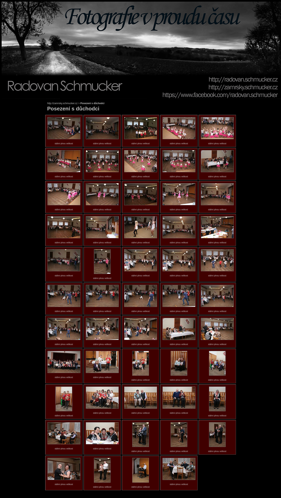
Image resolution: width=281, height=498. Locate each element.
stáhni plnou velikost (64, 143)
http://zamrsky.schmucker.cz (62, 103)
